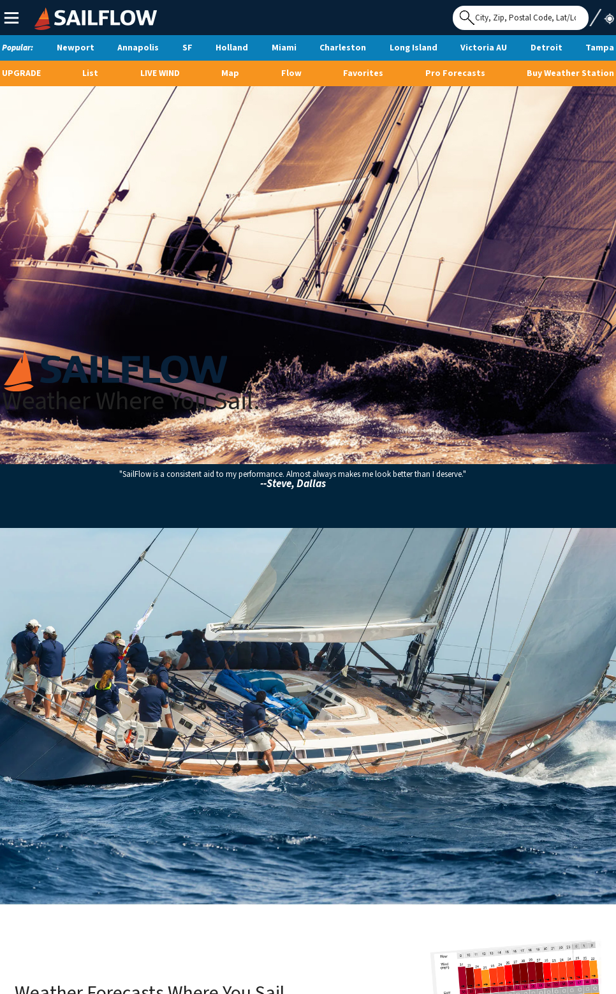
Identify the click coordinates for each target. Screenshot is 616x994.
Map (230, 73)
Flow (291, 73)
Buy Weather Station (570, 73)
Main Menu (11, 17)
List (90, 73)
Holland (232, 47)
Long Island (413, 47)
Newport (75, 47)
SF (187, 47)
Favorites (363, 73)
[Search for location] (521, 18)
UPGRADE (21, 73)
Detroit (546, 47)
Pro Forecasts (455, 73)
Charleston (342, 47)
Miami (284, 47)
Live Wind (160, 73)
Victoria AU (483, 47)
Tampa (599, 47)
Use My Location (601, 14)
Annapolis (138, 47)
